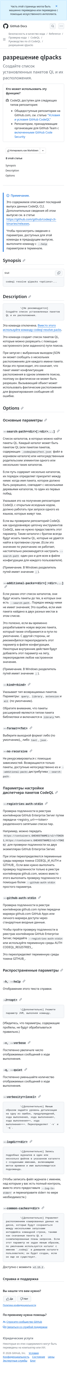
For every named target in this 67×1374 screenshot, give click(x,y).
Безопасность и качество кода (27, 33)
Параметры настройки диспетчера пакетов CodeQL (30, 790)
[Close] (57, 6)
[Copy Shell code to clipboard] (59, 273)
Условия (34, 1353)
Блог (33, 1360)
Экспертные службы (15, 1360)
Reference (55, 33)
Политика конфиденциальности (19, 1305)
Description (17, 296)
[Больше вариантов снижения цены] (43, 150)
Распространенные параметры (33, 970)
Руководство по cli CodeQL (25, 41)
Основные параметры (25, 420)
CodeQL (35, 37)
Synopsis (14, 260)
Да (9, 1298)
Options (13, 408)
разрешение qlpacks (21, 45)
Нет (24, 1298)
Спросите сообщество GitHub (22, 1321)
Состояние (38, 1357)
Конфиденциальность (16, 1357)
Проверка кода (18, 37)
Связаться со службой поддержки (25, 1327)
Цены (51, 1357)
